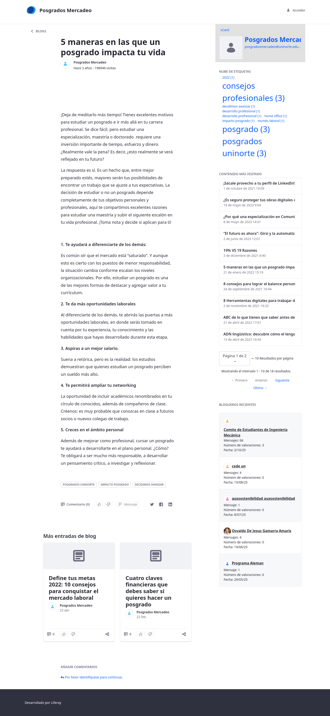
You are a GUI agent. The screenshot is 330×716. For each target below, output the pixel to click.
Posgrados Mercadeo (90, 62)
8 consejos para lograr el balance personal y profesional (259, 283)
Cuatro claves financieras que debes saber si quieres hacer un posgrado (148, 591)
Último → (260, 388)
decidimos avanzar (149, 485)
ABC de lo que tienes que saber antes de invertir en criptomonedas (259, 317)
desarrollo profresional (241, 116)
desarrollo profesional (241, 111)
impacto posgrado (115, 485)
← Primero (239, 380)
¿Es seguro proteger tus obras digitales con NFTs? (259, 199)
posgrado (246, 129)
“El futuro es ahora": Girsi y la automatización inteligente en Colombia (259, 233)
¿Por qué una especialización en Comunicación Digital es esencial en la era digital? (259, 216)
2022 (228, 77)
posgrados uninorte (79, 485)
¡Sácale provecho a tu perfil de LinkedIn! (259, 183)
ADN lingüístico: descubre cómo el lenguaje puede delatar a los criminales (259, 334)
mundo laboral (271, 121)
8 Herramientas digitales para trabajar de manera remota (259, 300)
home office (275, 116)
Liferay (56, 702)
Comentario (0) (75, 504)
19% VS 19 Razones (240, 250)
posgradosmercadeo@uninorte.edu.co (274, 46)
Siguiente (282, 380)
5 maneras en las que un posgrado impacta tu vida (259, 267)
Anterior (261, 380)
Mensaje (127, 504)
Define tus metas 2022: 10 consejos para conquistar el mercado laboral (74, 587)
